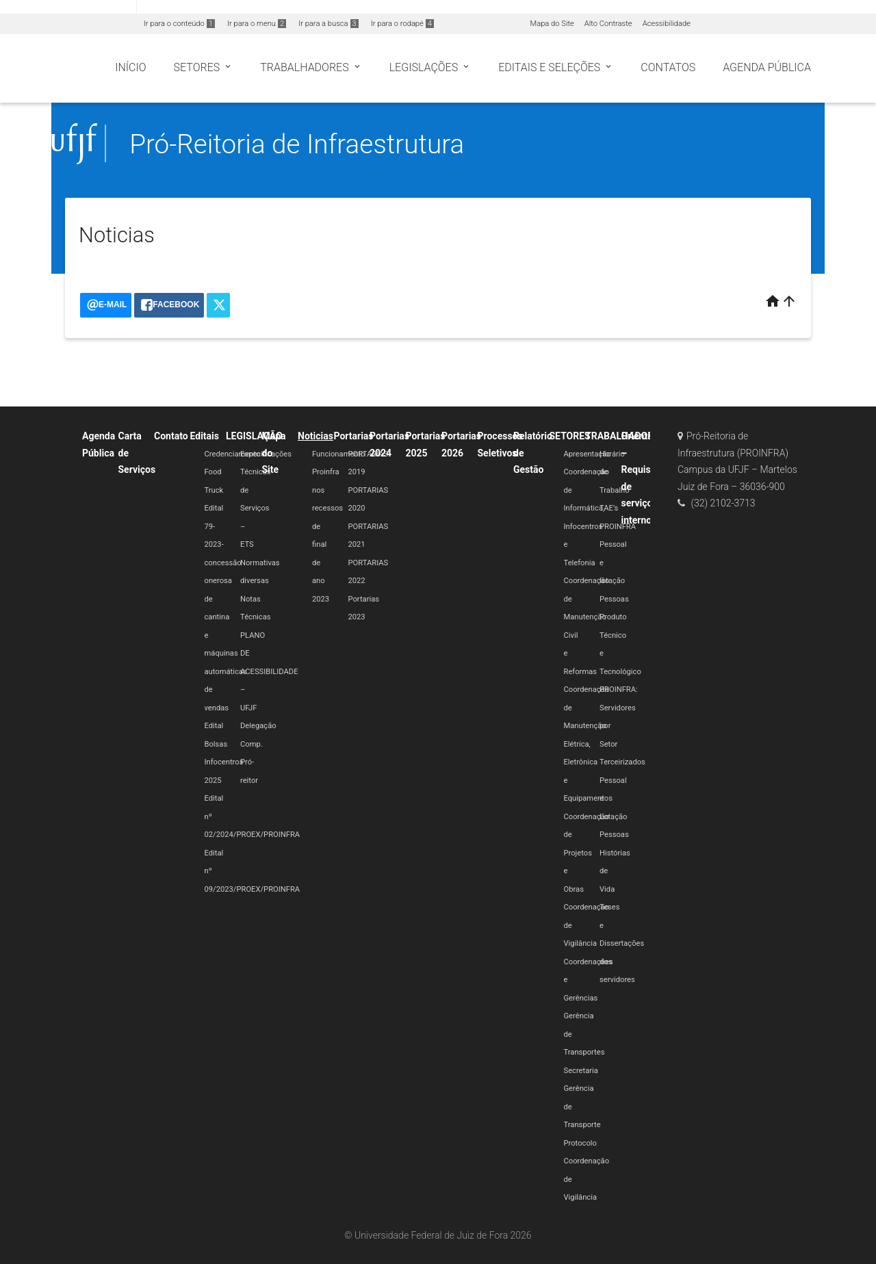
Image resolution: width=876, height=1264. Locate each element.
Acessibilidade (667, 23)
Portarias (354, 435)
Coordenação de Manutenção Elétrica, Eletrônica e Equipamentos (588, 744)
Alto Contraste (608, 23)
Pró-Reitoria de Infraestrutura (296, 144)
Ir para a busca (328, 23)
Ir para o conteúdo (179, 23)
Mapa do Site (552, 23)
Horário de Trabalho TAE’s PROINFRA (618, 490)
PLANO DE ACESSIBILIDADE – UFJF (269, 671)
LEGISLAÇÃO (254, 435)
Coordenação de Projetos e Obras (587, 853)
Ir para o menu (256, 23)
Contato (171, 435)
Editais (204, 435)
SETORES (570, 435)
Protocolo (580, 1143)
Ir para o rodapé (402, 23)
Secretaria (581, 1070)
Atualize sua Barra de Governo (209, 7)
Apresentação (587, 454)
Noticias (315, 435)
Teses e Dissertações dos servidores (622, 943)
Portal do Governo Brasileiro (68, 7)
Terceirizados (622, 762)
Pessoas (614, 599)
